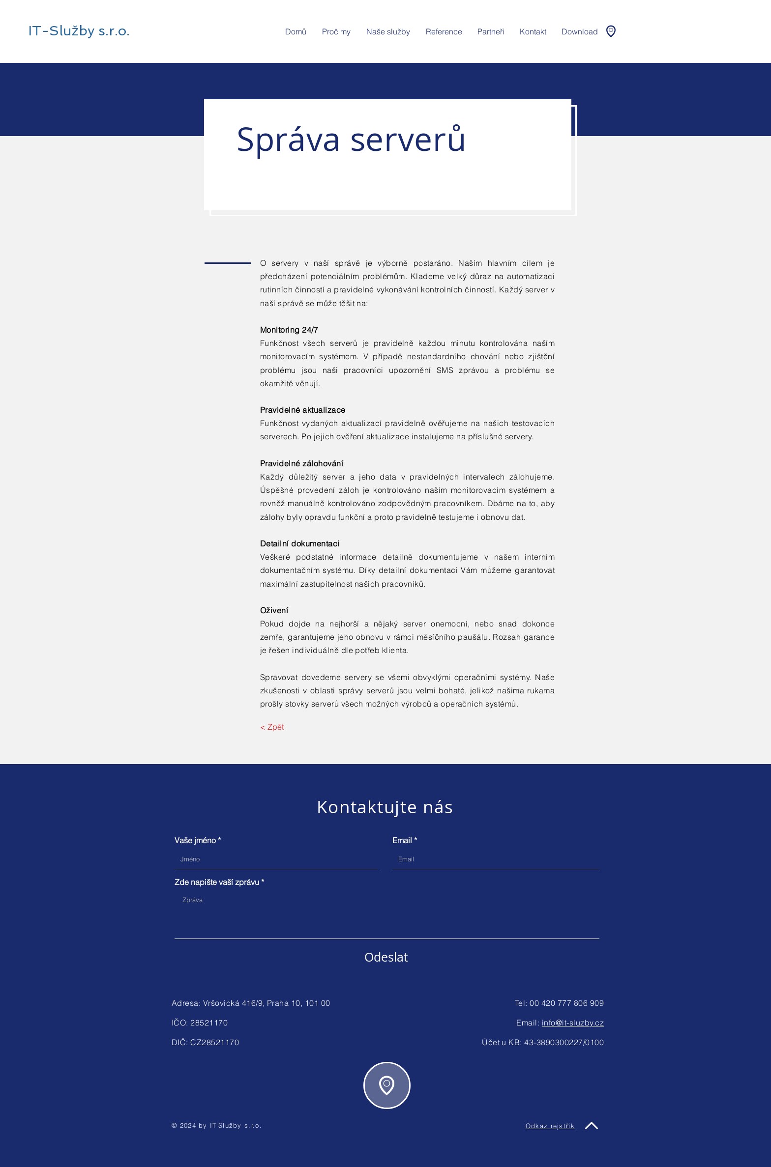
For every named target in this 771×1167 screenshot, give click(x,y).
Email (402, 840)
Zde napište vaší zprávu (217, 882)
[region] (387, 1085)
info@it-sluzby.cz (573, 1022)
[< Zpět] (282, 727)
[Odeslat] (386, 957)
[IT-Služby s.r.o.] (79, 30)
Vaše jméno (195, 840)
